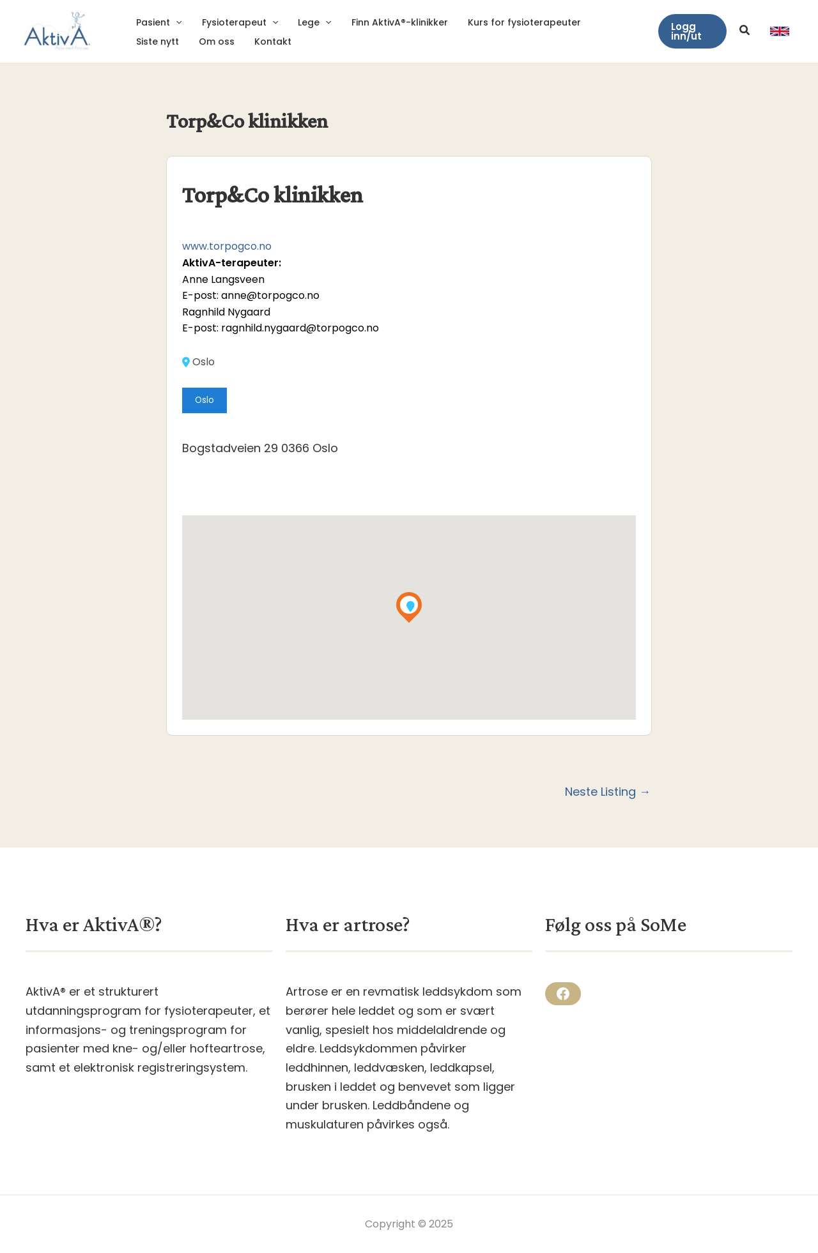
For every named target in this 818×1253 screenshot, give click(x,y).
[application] (175, 22)
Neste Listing (608, 792)
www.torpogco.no (227, 246)
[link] (779, 31)
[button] (692, 31)
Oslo (198, 362)
